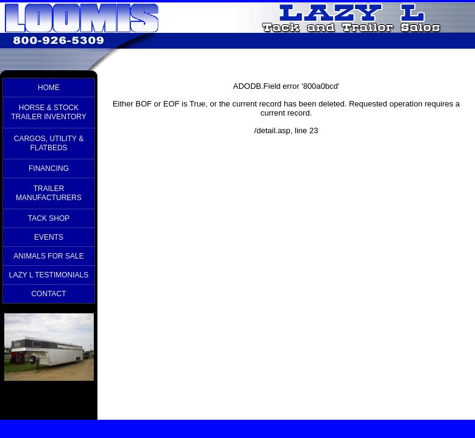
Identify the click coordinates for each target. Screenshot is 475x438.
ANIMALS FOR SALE (48, 256)
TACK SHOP (48, 218)
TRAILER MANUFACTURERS (49, 193)
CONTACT (48, 294)
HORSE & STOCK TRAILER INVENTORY (48, 112)
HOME (49, 87)
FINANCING (49, 168)
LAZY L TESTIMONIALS (49, 275)
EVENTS (48, 237)
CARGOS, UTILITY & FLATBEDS (48, 143)
